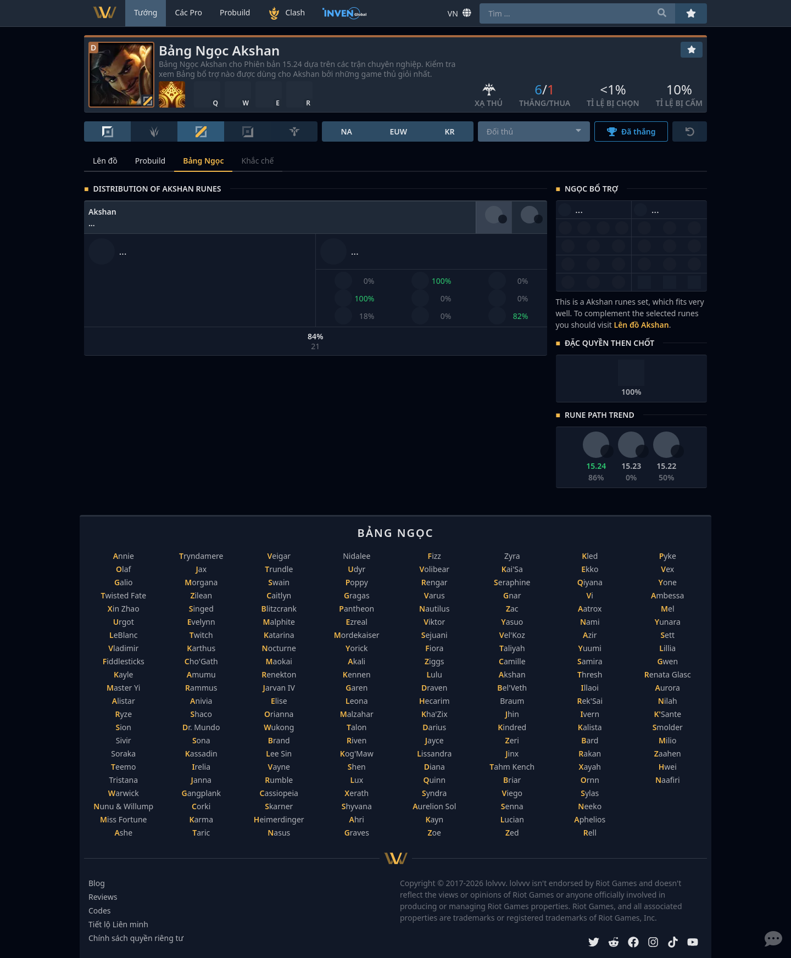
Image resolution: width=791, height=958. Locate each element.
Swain (278, 582)
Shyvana (357, 806)
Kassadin (201, 753)
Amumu (201, 674)
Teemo (123, 766)
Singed (201, 608)
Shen (357, 766)
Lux (356, 780)
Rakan (589, 753)
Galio (123, 582)
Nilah (667, 701)
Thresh (589, 674)
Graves (356, 832)
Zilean (201, 595)
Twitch (201, 635)
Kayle (123, 674)
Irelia (201, 766)
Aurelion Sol (434, 806)
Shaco (201, 714)
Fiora (434, 648)
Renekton (278, 674)
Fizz (434, 556)
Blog (96, 883)
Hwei (668, 766)
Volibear (434, 569)
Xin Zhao (124, 608)
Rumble (279, 780)
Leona (357, 701)
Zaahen (667, 753)
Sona (201, 740)
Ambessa (667, 595)
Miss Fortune (123, 819)
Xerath (356, 793)
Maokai (279, 661)
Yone (668, 582)
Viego (512, 793)
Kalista (590, 727)
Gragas (357, 595)
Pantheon (356, 608)
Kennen (357, 674)
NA (346, 131)
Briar (512, 780)
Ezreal (356, 622)
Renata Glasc (667, 674)
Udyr (356, 569)
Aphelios (589, 819)
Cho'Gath (201, 661)
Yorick (357, 648)
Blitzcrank (279, 608)
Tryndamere (201, 556)
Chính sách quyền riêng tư (135, 938)
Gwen (667, 661)
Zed (512, 832)
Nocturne (279, 648)
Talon (357, 727)
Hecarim (434, 701)
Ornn (590, 780)
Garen (356, 687)
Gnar (512, 595)
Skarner (279, 806)
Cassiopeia (279, 793)
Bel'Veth (512, 687)
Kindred (512, 727)
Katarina (279, 635)
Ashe (123, 832)
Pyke (667, 556)
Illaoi (590, 687)
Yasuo (512, 622)
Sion (123, 727)
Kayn (434, 819)
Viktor (434, 622)
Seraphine (512, 582)
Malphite (279, 622)
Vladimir (123, 648)
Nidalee (356, 556)
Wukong (279, 727)
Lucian (512, 819)
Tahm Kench (511, 766)
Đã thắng (631, 131)
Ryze (123, 714)
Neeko (589, 806)
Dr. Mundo (201, 727)
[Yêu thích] (692, 50)
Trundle (279, 569)
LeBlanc (123, 635)
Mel (668, 608)
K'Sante (667, 714)
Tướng (145, 12)
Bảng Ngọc (203, 160)
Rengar (434, 582)
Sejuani (434, 635)
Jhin (512, 714)
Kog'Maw (357, 753)
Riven (356, 740)
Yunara (668, 622)
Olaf (123, 569)
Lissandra (434, 753)
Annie (123, 556)
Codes (99, 910)
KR (449, 131)
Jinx (512, 753)
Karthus (201, 648)
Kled (590, 556)
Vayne (279, 766)
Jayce (434, 740)
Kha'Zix (434, 714)
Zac (512, 608)
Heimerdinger (279, 819)
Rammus (201, 687)
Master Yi (123, 687)
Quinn (434, 780)
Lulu (434, 674)
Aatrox (589, 608)
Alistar (123, 701)
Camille (512, 661)
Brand (279, 740)
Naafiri (667, 780)
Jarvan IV (279, 687)
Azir (590, 635)
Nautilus (434, 608)
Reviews (102, 897)
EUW (398, 131)
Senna (512, 806)
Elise (279, 701)
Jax (201, 569)
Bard (589, 740)
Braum (512, 701)
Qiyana (590, 582)
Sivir (123, 740)
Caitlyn (278, 595)
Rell (590, 832)
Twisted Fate (123, 595)
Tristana (123, 780)
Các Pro (188, 12)
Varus (434, 595)
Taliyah (512, 648)
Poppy (357, 582)
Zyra (512, 556)
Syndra (434, 793)
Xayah (590, 766)
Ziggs (434, 661)
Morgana (201, 582)
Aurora (667, 687)
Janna (201, 780)
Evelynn (201, 622)
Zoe (434, 832)
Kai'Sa (512, 569)
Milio (667, 740)
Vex (667, 569)
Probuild (150, 160)
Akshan (512, 674)
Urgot (123, 622)
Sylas (590, 793)
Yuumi (589, 648)
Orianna (278, 714)
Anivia (201, 701)
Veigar (279, 556)
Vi (590, 595)
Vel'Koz (512, 635)
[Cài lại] (689, 131)
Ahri (356, 819)
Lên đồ (105, 160)
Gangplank (201, 793)
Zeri (512, 740)
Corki (201, 806)
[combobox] (534, 131)
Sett (667, 635)
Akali (356, 661)
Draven (434, 687)
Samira (590, 661)
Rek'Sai (590, 701)
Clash (286, 13)
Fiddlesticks (123, 661)
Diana (434, 766)
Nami (590, 622)
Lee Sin (279, 753)
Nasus (279, 832)
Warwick (123, 793)
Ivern (589, 714)
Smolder (668, 727)
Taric (201, 832)
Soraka (123, 753)
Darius (434, 727)
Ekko (589, 569)
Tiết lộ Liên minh (118, 924)
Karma (201, 819)
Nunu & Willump (123, 806)
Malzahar (357, 714)
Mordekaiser (357, 635)
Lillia (667, 648)
